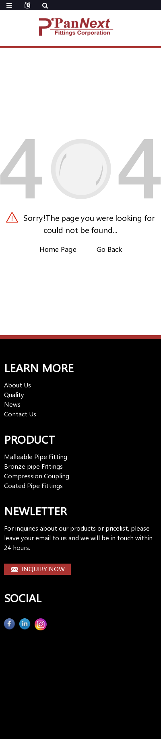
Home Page (57, 249)
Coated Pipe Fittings (33, 485)
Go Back (109, 249)
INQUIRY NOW (43, 568)
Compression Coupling (36, 475)
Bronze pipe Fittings (33, 466)
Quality (14, 394)
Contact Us (20, 414)
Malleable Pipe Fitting (35, 456)
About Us (17, 385)
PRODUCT (29, 439)
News (12, 404)
